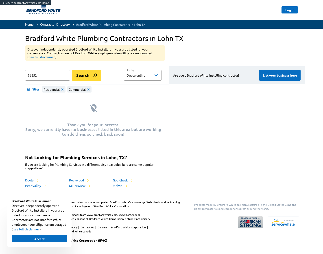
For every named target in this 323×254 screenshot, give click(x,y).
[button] (143, 75)
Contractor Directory (55, 24)
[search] (86, 75)
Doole (32, 180)
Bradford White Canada (77, 231)
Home (29, 24)
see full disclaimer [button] (42, 57)
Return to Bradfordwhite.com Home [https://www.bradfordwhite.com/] (25, 2)
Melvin (120, 185)
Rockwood (79, 180)
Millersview (80, 185)
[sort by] (149, 75)
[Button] (290, 9)
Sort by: (130, 70)
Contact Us (88, 227)
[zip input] (47, 75)
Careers (103, 227)
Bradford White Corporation (128, 227)
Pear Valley (36, 185)
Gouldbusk (123, 180)
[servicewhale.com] (283, 222)
